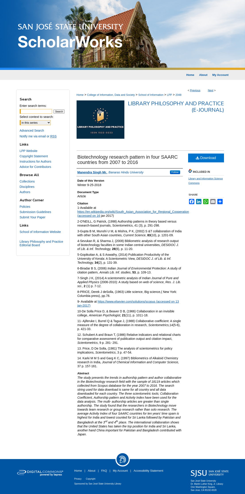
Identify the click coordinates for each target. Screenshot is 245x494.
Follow (175, 172)
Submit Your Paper (33, 217)
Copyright (90, 479)
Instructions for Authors (35, 161)
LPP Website (28, 151)
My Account (120, 470)
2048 (178, 94)
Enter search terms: (33, 106)
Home (80, 94)
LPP (169, 94)
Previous (195, 90)
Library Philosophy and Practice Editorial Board (41, 243)
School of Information (150, 94)
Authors (25, 192)
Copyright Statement (34, 156)
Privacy (78, 479)
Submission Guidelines (35, 212)
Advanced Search (32, 130)
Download (206, 158)
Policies (25, 206)
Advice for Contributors (35, 167)
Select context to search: (37, 117)
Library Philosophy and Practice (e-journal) (176, 106)
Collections (27, 181)
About (91, 470)
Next (210, 90)
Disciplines (27, 186)
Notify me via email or (38, 136)
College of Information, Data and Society (111, 94)
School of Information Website (40, 232)
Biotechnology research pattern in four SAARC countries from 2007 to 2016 (127, 159)
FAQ (104, 470)
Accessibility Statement (148, 470)
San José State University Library (105, 483)
